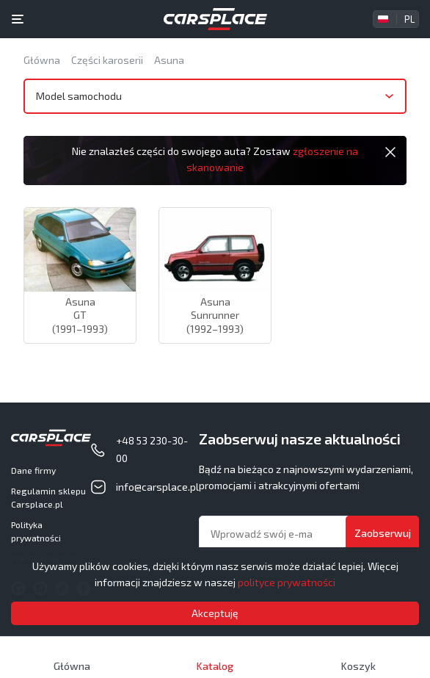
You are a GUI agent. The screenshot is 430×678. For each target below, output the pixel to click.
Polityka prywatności (36, 531)
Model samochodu (79, 96)
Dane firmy (33, 470)
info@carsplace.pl (157, 486)
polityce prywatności (286, 582)
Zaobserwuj (382, 533)
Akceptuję (215, 613)
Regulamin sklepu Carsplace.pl (48, 497)
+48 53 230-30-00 (152, 449)
